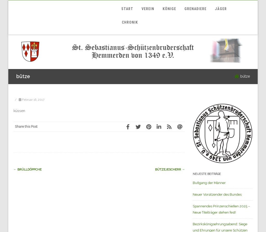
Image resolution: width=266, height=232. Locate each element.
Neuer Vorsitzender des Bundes (217, 194)
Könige (169, 9)
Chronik (130, 22)
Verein (148, 9)
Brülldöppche (28, 169)
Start (127, 9)
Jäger (221, 9)
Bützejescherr (170, 169)
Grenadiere (195, 9)
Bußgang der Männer (209, 183)
